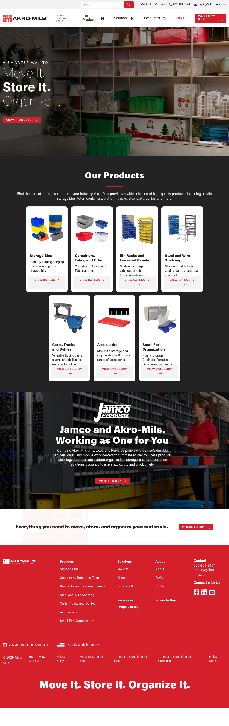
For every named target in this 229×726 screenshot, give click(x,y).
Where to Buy (206, 18)
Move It (122, 569)
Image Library (127, 607)
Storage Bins (41, 256)
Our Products (89, 18)
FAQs (159, 578)
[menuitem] (91, 18)
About (180, 18)
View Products (22, 120)
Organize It (125, 586)
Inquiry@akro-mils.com (212, 4)
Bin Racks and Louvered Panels (82, 586)
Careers (160, 4)
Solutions (121, 18)
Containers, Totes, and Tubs (79, 578)
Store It (122, 578)
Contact (146, 4)
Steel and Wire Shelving (77, 595)
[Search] (129, 4)
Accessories (107, 345)
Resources (152, 18)
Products (67, 562)
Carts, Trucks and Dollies (77, 604)
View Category (46, 282)
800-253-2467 (181, 4)
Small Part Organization (77, 621)
